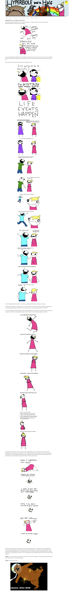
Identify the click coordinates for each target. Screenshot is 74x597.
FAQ (19, 17)
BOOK (32, 17)
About (11, 17)
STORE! (23, 17)
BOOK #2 (36, 17)
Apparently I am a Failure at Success (15, 20)
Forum (28, 17)
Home (7, 17)
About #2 (15, 17)
